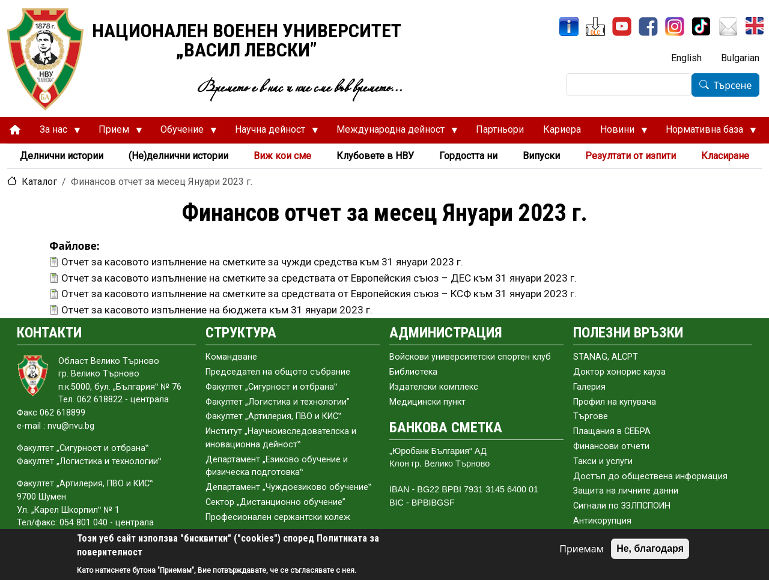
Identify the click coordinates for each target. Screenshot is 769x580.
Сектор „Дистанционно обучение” (275, 502)
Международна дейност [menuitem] (392, 133)
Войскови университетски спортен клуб (470, 357)
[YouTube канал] (622, 26)
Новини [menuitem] (619, 133)
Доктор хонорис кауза (619, 372)
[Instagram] (675, 26)
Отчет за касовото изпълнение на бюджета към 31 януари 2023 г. (216, 310)
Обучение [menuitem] (184, 133)
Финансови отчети (611, 446)
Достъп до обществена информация (650, 476)
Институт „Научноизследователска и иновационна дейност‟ (280, 438)
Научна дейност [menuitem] (271, 133)
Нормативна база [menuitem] (706, 133)
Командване (231, 357)
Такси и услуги (603, 461)
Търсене (733, 85)
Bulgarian (740, 58)
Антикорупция (602, 521)
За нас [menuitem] (55, 133)
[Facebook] (648, 26)
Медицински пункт (427, 402)
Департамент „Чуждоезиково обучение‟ (288, 487)
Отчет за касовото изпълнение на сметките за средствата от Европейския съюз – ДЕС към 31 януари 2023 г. (319, 278)
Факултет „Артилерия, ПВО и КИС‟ (273, 416)
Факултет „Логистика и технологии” (277, 402)
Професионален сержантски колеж (277, 517)
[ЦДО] (595, 26)
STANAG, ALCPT (605, 357)
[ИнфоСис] (569, 26)
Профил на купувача (614, 402)
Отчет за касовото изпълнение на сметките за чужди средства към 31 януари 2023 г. (262, 262)
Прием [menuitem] (115, 133)
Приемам (581, 548)
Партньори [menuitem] (500, 129)
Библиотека (413, 372)
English (686, 58)
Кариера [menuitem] (562, 129)
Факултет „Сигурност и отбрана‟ (271, 387)
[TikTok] (701, 26)
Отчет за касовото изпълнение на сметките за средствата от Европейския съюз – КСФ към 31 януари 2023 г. (319, 294)
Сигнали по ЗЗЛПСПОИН (621, 506)
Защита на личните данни (625, 491)
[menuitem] (15, 130)
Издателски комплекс (433, 387)
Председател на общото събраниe (277, 372)
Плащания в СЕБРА (612, 431)
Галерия (589, 387)
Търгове (590, 416)
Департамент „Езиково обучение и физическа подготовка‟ (276, 466)
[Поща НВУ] (728, 26)
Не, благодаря (650, 548)
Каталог (39, 181)
